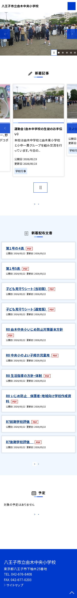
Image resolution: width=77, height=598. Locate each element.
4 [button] (71, 53)
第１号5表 (13, 272)
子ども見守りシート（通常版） (26, 313)
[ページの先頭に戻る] (72, 593)
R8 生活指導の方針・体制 (24, 380)
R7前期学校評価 (18, 426)
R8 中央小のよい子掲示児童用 (28, 359)
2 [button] (63, 53)
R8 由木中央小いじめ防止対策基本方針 (34, 333)
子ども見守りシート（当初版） (26, 293)
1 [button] (59, 53)
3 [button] (67, 53)
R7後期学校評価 (20, 446)
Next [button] (72, 34)
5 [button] (75, 53)
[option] (38, 34)
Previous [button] (5, 34)
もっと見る (36, 205)
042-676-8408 (21, 574)
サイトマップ (14, 585)
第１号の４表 (15, 252)
